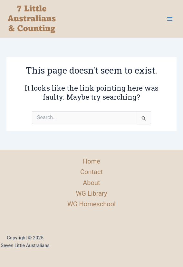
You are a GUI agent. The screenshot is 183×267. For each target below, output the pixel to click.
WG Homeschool (91, 204)
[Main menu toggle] (170, 19)
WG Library (91, 193)
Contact (91, 172)
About (91, 183)
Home (91, 161)
